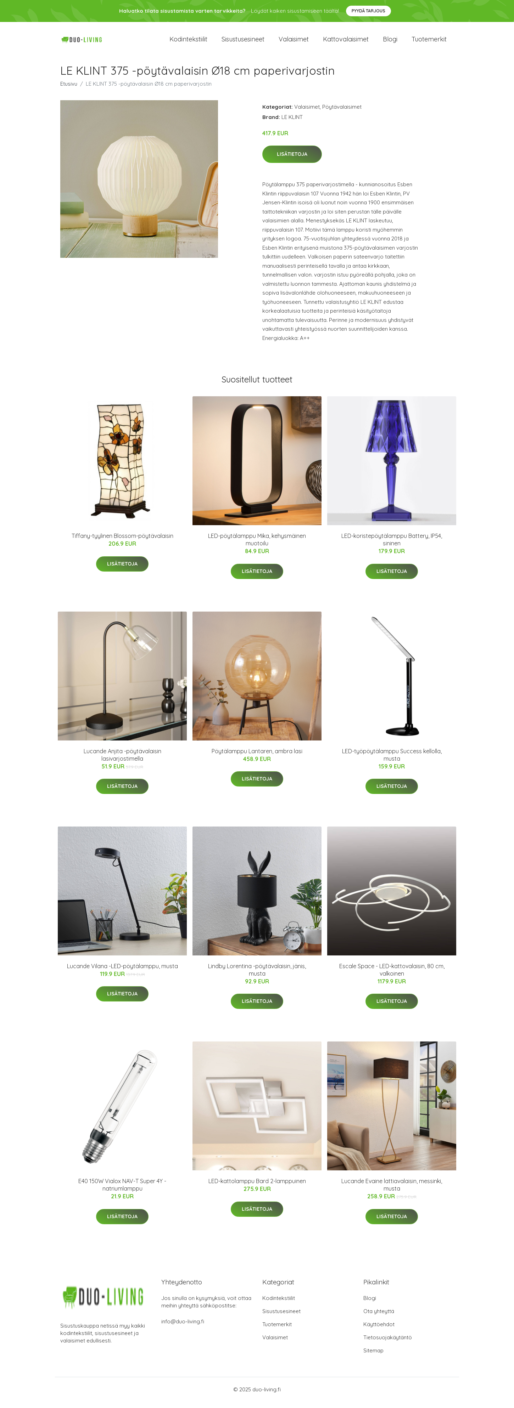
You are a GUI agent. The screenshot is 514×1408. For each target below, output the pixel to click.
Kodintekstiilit (188, 42)
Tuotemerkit (429, 42)
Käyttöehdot (379, 1330)
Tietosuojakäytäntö (387, 1343)
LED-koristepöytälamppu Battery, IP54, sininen (391, 546)
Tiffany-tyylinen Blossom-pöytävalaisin (122, 542)
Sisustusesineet (243, 42)
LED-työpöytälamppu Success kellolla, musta (392, 761)
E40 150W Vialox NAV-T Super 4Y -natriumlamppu (122, 1191)
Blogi (390, 42)
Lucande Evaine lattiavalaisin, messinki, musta (391, 1191)
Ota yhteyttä (378, 1317)
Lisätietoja (292, 160)
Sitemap (373, 1356)
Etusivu (68, 89)
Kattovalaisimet (346, 42)
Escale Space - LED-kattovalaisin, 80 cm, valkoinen (392, 976)
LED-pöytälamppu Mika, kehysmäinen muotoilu (257, 546)
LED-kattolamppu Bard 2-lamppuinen (257, 1187)
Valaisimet (294, 42)
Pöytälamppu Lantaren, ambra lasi (257, 757)
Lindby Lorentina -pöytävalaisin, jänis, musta (257, 976)
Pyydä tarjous (368, 10)
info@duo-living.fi (182, 1327)
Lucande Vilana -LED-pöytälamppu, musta (122, 972)
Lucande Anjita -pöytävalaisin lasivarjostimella (122, 761)
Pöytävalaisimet (342, 112)
